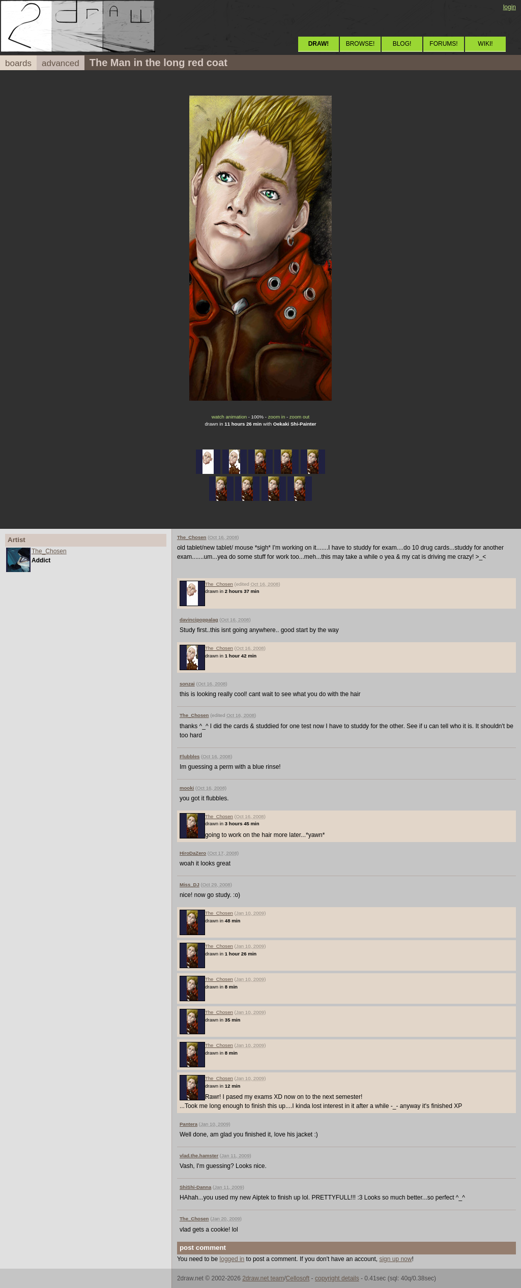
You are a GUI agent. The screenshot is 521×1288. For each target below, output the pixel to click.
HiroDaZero (193, 853)
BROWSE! (360, 43)
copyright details (337, 1278)
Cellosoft (298, 1278)
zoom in (276, 417)
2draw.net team (263, 1278)
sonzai (187, 683)
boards (18, 63)
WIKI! (485, 43)
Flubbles (189, 756)
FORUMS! (443, 43)
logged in (232, 1259)
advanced (60, 63)
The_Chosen (49, 551)
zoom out (299, 417)
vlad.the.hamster (199, 1155)
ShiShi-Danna (195, 1187)
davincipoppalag (199, 619)
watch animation (229, 417)
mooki (187, 788)
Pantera (188, 1124)
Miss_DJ (189, 884)
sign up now (395, 1259)
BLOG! (402, 43)
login (509, 7)
